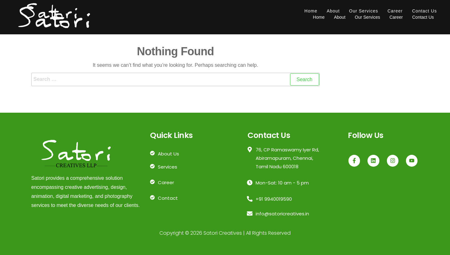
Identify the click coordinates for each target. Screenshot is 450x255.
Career (395, 10)
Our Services (363, 10)
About (333, 10)
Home (310, 10)
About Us (168, 153)
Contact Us (424, 10)
